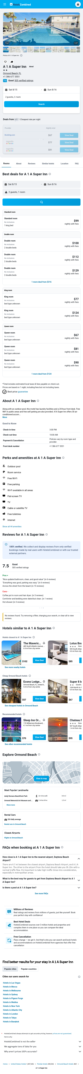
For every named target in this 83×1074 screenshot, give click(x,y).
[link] (15, 667)
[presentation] (21, 55)
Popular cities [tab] (10, 969)
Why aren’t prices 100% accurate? (43, 1051)
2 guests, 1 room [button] (13, 97)
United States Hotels (18, 1064)
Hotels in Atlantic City (12, 1010)
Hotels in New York (11, 1006)
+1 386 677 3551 (11, 76)
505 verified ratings (23, 80)
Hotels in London (10, 1014)
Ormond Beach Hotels (65, 1064)
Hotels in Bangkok (11, 1022)
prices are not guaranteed (62, 1033)
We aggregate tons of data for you (43, 1046)
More (5, 417)
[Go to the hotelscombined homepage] (20, 4)
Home (5, 1064)
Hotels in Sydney (10, 994)
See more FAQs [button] (41, 893)
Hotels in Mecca (10, 987)
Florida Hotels (42, 1064)
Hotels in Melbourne (12, 990)
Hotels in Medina (10, 1002)
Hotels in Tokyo (10, 1018)
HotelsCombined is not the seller (43, 1041)
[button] (5, 4)
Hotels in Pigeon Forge (13, 998)
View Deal (39, 660)
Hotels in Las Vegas (11, 983)
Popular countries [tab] (28, 969)
